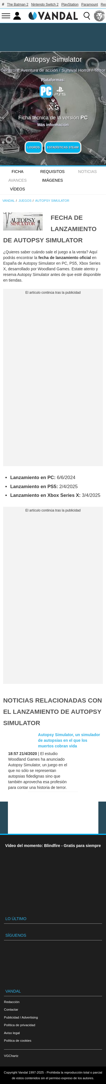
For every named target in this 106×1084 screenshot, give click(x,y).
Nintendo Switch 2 (45, 4)
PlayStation (70, 4)
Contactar (11, 1009)
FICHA (17, 171)
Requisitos (52, 171)
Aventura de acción (39, 70)
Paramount (89, 4)
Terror (99, 70)
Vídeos (17, 189)
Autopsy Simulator (53, 59)
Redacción (12, 1002)
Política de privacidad (19, 1025)
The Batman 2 (17, 4)
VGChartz (11, 1055)
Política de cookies (17, 1040)
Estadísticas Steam (63, 147)
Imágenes (52, 180)
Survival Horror (75, 70)
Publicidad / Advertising (21, 1017)
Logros (33, 147)
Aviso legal (12, 1033)
